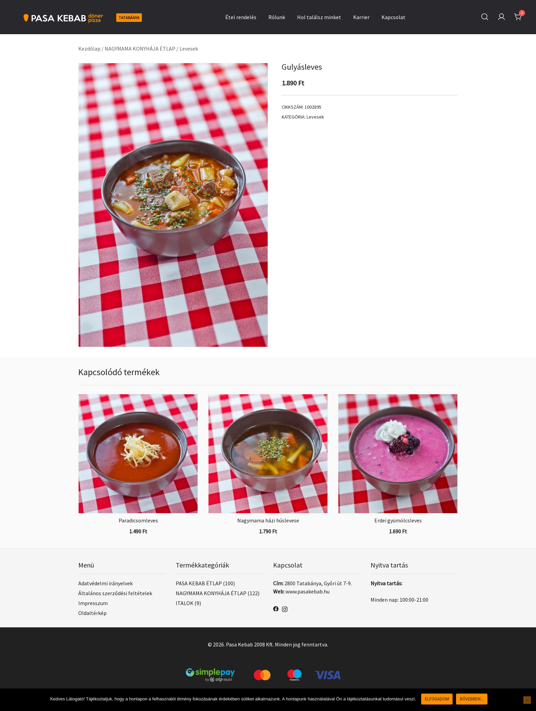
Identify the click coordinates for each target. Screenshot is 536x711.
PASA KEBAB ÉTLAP (199, 583)
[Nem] (527, 700)
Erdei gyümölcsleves (398, 520)
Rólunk (276, 17)
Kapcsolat (393, 17)
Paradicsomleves (138, 520)
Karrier (361, 17)
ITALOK (184, 603)
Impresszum (93, 603)
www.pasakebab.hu (307, 591)
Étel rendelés (240, 17)
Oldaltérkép (92, 613)
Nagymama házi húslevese (268, 520)
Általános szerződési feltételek (115, 593)
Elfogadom (437, 699)
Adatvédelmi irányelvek (105, 583)
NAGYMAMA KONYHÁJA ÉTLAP (140, 48)
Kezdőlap (89, 48)
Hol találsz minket (319, 17)
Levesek (188, 48)
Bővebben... (472, 699)
